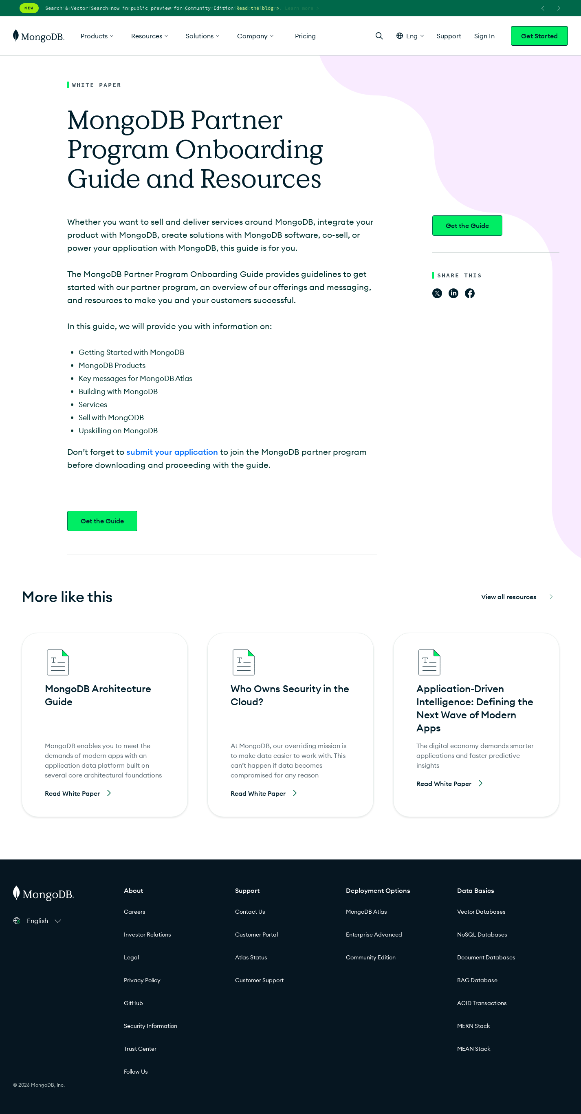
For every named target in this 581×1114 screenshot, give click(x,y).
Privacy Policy (142, 980)
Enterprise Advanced (374, 934)
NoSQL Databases (482, 934)
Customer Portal (256, 934)
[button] (410, 35)
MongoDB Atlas (366, 911)
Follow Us (136, 1071)
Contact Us (250, 911)
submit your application (172, 452)
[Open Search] (379, 35)
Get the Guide (102, 521)
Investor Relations (147, 934)
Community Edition (371, 957)
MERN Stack (473, 1026)
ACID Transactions (482, 1003)
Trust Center (140, 1048)
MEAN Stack (474, 1048)
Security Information (150, 1026)
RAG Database (477, 980)
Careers (134, 911)
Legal (131, 957)
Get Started (539, 36)
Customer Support (259, 980)
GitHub (133, 1003)
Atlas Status (251, 957)
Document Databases (486, 957)
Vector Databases (481, 911)
